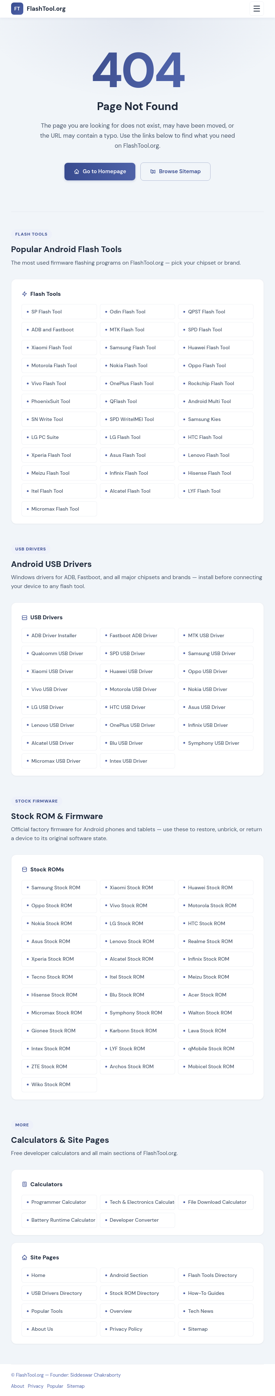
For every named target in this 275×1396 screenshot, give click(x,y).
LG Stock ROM (126, 923)
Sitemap (198, 1329)
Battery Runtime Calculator (64, 1220)
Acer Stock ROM (207, 995)
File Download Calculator (217, 1202)
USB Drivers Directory (57, 1293)
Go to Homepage (100, 171)
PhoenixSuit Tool (51, 401)
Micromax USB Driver (56, 761)
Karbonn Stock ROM (133, 1030)
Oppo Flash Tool (207, 365)
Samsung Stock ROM (56, 887)
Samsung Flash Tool (133, 347)
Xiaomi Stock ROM (131, 887)
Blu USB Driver (126, 743)
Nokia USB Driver (207, 689)
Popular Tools (47, 1311)
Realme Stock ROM (210, 941)
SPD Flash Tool (205, 329)
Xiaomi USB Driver (52, 671)
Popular (55, 1386)
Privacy (36, 1386)
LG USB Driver (48, 707)
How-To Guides (206, 1293)
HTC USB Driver (128, 707)
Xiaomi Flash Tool (52, 347)
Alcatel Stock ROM (132, 959)
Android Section (129, 1275)
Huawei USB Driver (131, 671)
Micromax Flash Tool (55, 509)
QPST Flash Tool (206, 311)
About (17, 1386)
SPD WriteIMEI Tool (132, 419)
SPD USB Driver (127, 653)
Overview (121, 1311)
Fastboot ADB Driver (134, 635)
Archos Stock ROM (132, 1066)
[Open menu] (257, 8)
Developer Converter (134, 1220)
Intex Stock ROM (51, 1048)
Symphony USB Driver (213, 743)
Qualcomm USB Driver (57, 653)
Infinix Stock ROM (208, 959)
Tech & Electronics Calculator (142, 1202)
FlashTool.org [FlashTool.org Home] (38, 9)
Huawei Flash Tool (209, 347)
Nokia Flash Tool (129, 365)
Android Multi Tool (209, 401)
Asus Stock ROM (51, 941)
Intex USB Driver (129, 761)
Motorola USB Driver (133, 689)
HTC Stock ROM (206, 923)
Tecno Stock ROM (52, 977)
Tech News (200, 1311)
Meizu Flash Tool (50, 473)
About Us (42, 1329)
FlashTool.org (30, 1375)
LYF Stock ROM (127, 1048)
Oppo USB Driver (207, 671)
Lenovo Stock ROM (132, 941)
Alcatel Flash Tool (130, 491)
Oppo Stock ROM (52, 905)
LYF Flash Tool (204, 491)
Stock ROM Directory (134, 1293)
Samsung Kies (204, 419)
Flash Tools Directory (212, 1275)
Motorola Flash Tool (54, 365)
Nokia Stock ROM (52, 923)
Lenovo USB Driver (53, 725)
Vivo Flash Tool (49, 383)
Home (38, 1275)
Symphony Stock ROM (136, 1012)
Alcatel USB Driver (53, 743)
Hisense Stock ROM (54, 995)
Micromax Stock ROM (57, 1012)
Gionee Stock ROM (54, 1030)
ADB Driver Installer (54, 635)
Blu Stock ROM (127, 995)
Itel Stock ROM (127, 977)
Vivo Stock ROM (129, 905)
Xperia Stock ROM (53, 959)
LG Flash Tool (125, 437)
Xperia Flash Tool (51, 455)
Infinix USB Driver (208, 725)
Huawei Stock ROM (210, 887)
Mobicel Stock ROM (211, 1066)
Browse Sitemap (175, 171)
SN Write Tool (47, 419)
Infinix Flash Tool (129, 473)
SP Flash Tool (47, 311)
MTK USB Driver (206, 635)
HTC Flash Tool (205, 437)
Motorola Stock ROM (212, 905)
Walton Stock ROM (210, 1012)
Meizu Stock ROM (208, 977)
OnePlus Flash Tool (132, 383)
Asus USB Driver (207, 707)
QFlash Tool (123, 401)
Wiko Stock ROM (51, 1084)
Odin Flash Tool (128, 311)
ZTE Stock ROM (49, 1066)
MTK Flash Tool (127, 329)
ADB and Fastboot (53, 329)
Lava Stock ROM (207, 1030)
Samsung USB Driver (212, 653)
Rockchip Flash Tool (211, 383)
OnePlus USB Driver (132, 725)
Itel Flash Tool (47, 491)
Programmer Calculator (59, 1202)
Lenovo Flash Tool (208, 455)
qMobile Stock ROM (211, 1048)
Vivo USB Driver (50, 689)
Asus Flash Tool (128, 455)
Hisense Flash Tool (209, 473)
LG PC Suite (45, 437)
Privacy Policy (126, 1329)
